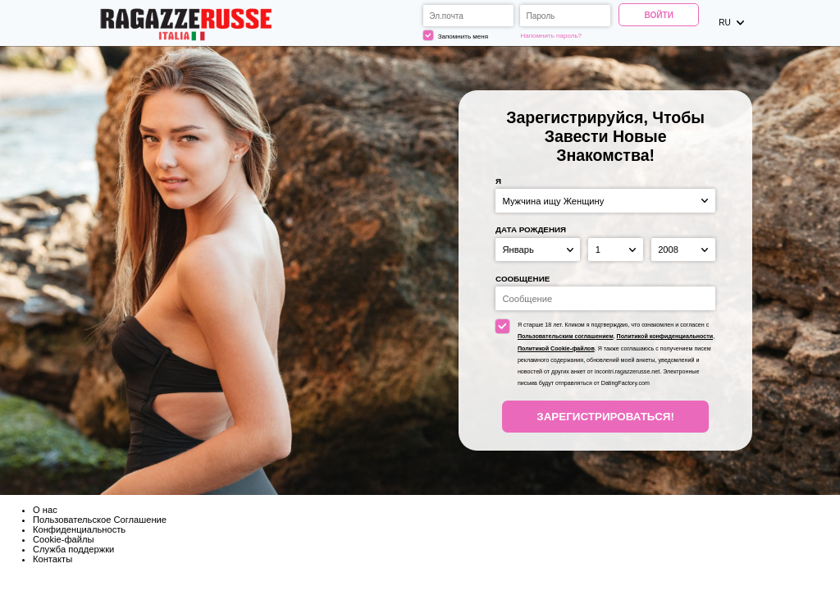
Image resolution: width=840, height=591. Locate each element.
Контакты (52, 559)
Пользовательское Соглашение (100, 520)
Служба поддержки (73, 549)
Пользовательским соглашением (566, 336)
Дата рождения (530, 229)
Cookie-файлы (63, 539)
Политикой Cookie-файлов (556, 349)
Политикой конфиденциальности (665, 336)
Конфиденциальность (79, 529)
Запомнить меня (455, 35)
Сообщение (522, 278)
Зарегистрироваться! (605, 416)
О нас (45, 510)
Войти (659, 15)
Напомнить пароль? (551, 35)
